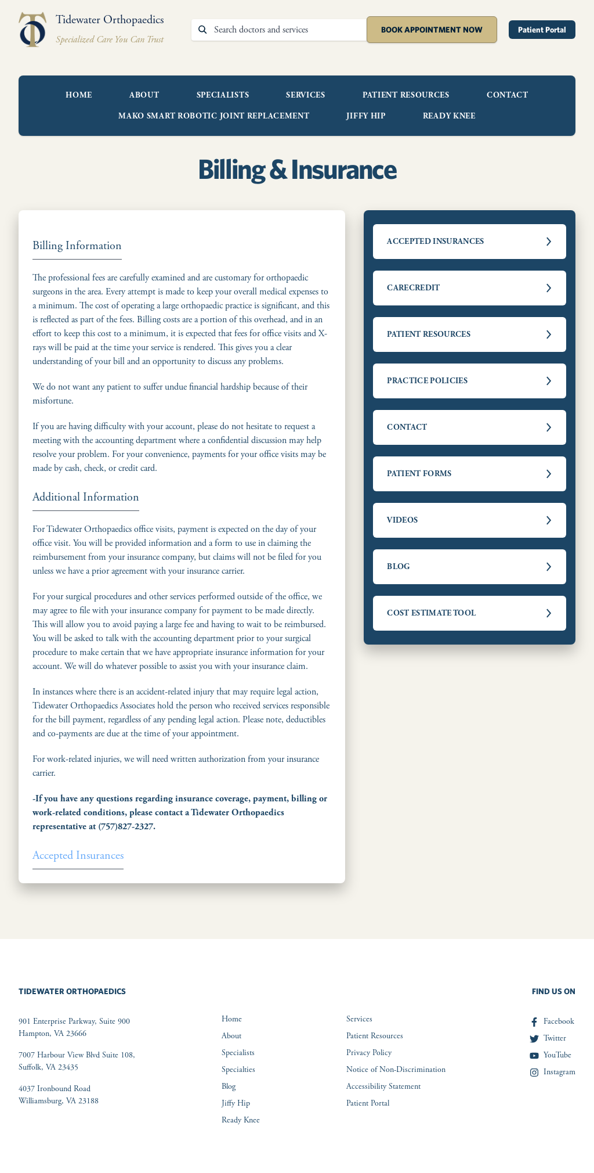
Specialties (238, 1069)
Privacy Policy (369, 1053)
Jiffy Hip (365, 116)
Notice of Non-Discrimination (396, 1069)
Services (305, 95)
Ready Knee (449, 116)
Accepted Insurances (78, 855)
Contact (507, 95)
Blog (229, 1086)
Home (79, 95)
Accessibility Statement (383, 1086)
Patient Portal (542, 29)
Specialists (223, 95)
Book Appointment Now (432, 29)
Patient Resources (406, 95)
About (144, 95)
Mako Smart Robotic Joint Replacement (213, 116)
